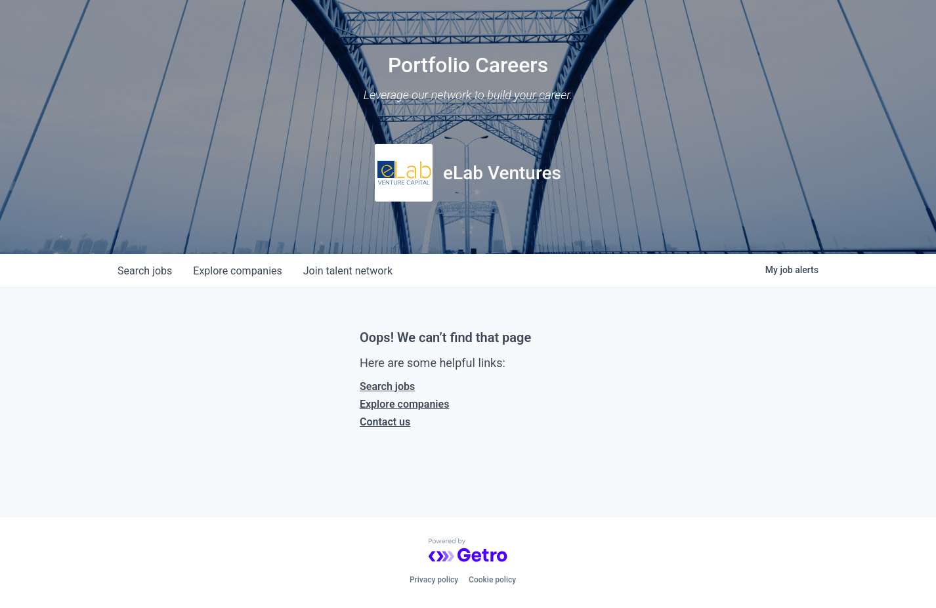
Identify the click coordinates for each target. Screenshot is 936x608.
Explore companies (404, 404)
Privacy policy (434, 579)
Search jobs (387, 386)
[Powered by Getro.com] (468, 550)
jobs (144, 271)
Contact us (385, 422)
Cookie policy (492, 579)
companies (237, 271)
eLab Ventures (502, 173)
